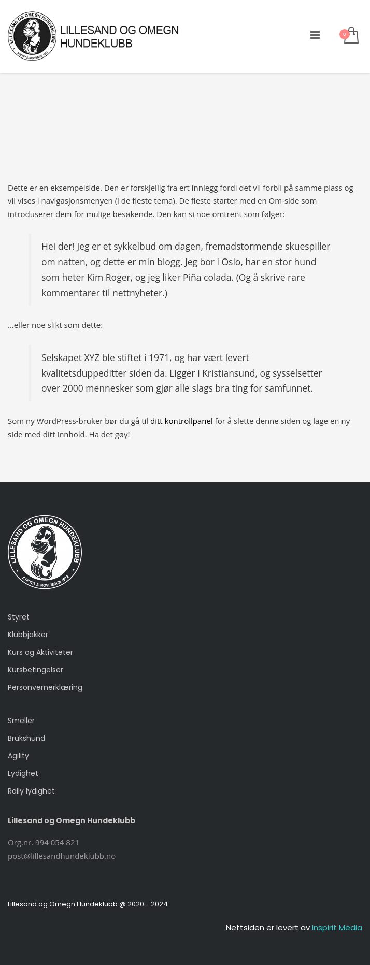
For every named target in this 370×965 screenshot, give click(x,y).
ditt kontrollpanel (181, 420)
